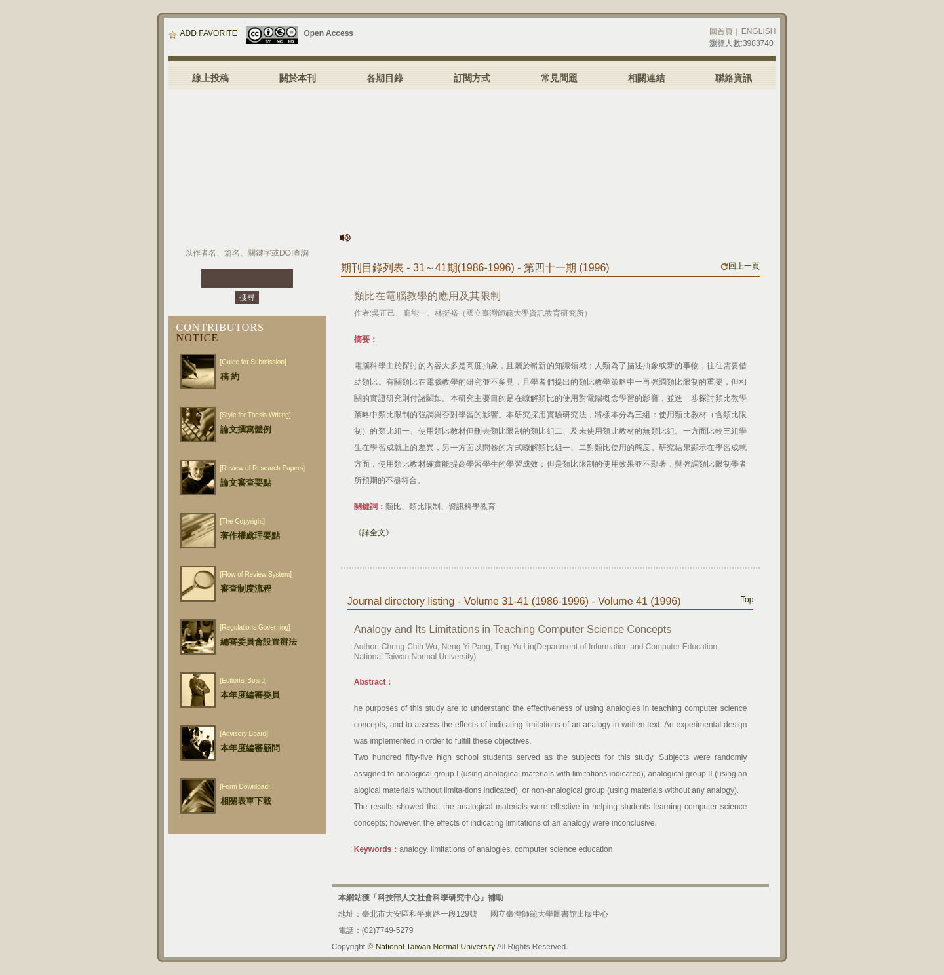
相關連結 (646, 78)
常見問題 (559, 78)
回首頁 (721, 31)
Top (747, 599)
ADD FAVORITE (202, 33)
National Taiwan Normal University (436, 946)
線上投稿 (210, 78)
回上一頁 (740, 266)
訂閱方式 (472, 78)
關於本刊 (297, 78)
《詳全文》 (373, 532)
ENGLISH (758, 31)
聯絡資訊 (733, 78)
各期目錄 (384, 78)
